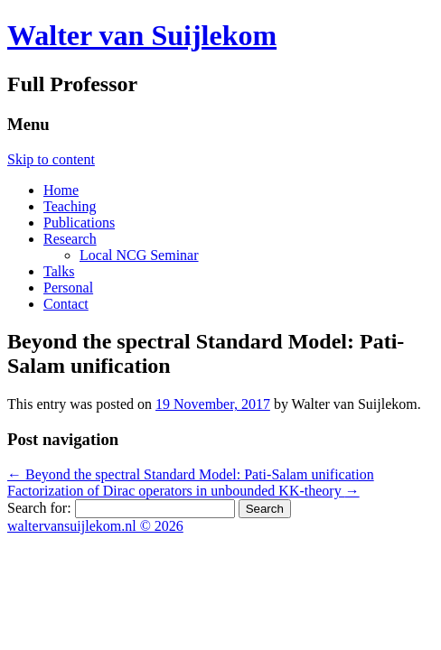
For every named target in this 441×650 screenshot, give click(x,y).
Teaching (69, 206)
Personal (68, 287)
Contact (66, 303)
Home (61, 190)
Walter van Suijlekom (142, 35)
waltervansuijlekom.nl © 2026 (95, 526)
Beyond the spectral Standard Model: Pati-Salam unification (190, 474)
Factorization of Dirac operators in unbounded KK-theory (183, 490)
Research (70, 238)
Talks (58, 271)
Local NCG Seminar (139, 255)
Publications (79, 222)
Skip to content (51, 159)
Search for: (39, 507)
